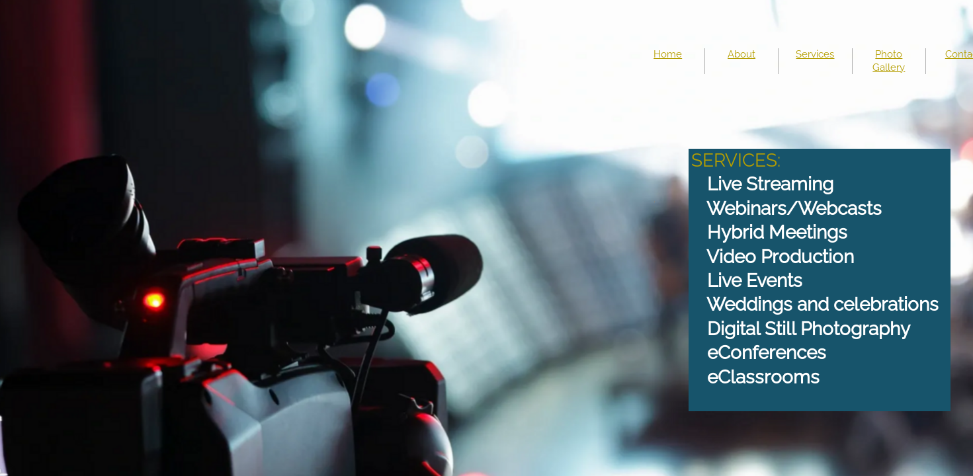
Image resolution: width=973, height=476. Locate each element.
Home (668, 54)
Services (815, 54)
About (741, 54)
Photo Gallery (888, 60)
